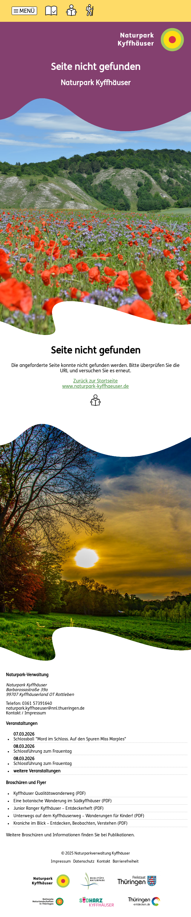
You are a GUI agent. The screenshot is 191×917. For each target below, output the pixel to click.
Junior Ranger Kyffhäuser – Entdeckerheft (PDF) (58, 808)
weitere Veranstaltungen (36, 771)
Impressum (61, 862)
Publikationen (121, 835)
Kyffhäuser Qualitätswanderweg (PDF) (49, 794)
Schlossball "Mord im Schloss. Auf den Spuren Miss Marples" (69, 737)
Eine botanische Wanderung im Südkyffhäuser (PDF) (62, 801)
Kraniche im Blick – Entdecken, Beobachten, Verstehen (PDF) (70, 823)
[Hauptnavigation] (24, 11)
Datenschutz (83, 862)
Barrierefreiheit (126, 862)
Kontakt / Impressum (26, 713)
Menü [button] (27, 11)
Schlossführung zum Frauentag (42, 749)
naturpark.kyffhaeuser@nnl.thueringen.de (45, 708)
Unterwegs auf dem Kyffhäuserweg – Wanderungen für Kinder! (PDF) (78, 816)
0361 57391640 (37, 704)
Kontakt (103, 862)
